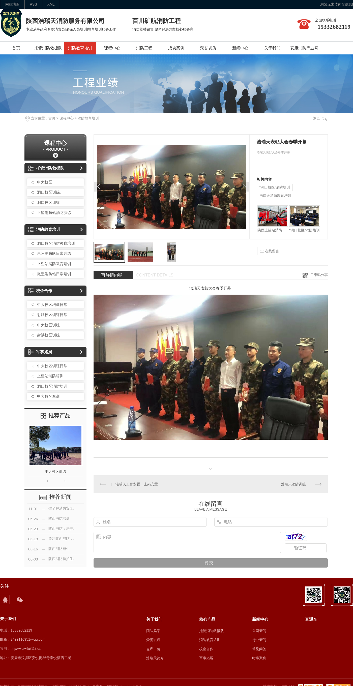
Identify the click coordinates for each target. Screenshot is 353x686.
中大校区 (44, 182)
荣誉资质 (208, 48)
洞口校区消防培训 (52, 386)
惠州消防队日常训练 (54, 253)
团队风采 (153, 631)
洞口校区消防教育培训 (56, 243)
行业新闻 (259, 640)
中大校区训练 (48, 325)
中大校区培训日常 (52, 304)
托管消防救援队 (48, 48)
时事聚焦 (259, 658)
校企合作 (40, 291)
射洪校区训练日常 (52, 315)
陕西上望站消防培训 (272, 230)
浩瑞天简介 (155, 658)
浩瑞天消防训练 (293, 484)
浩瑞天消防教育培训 (275, 196)
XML (51, 4)
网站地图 (12, 4)
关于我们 (272, 48)
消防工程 (144, 48)
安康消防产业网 (304, 48)
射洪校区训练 (48, 335)
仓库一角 (153, 649)
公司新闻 (259, 631)
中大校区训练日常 (52, 366)
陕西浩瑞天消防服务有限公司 (65, 20)
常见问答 (259, 649)
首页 (16, 48)
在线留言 (269, 251)
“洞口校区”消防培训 (274, 187)
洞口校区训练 (48, 202)
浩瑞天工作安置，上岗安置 (136, 484)
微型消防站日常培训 (54, 274)
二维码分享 (319, 275)
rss (33, 4)
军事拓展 (40, 352)
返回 (320, 118)
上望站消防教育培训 (54, 264)
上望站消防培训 (50, 376)
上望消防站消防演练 (54, 212)
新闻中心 (240, 48)
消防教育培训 (80, 48)
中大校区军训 (48, 396)
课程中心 (112, 48)
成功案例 (176, 48)
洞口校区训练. (49, 192)
